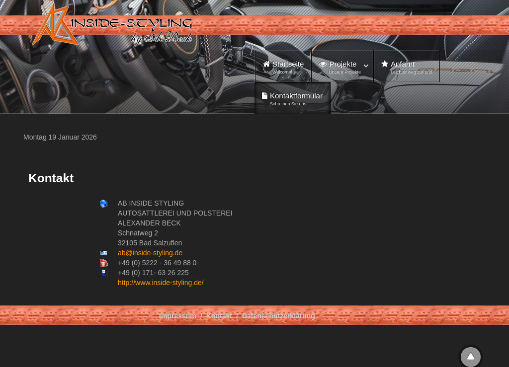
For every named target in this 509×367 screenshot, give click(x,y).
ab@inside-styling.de (150, 253)
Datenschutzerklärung (278, 316)
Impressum (177, 316)
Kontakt (219, 316)
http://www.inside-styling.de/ (161, 283)
